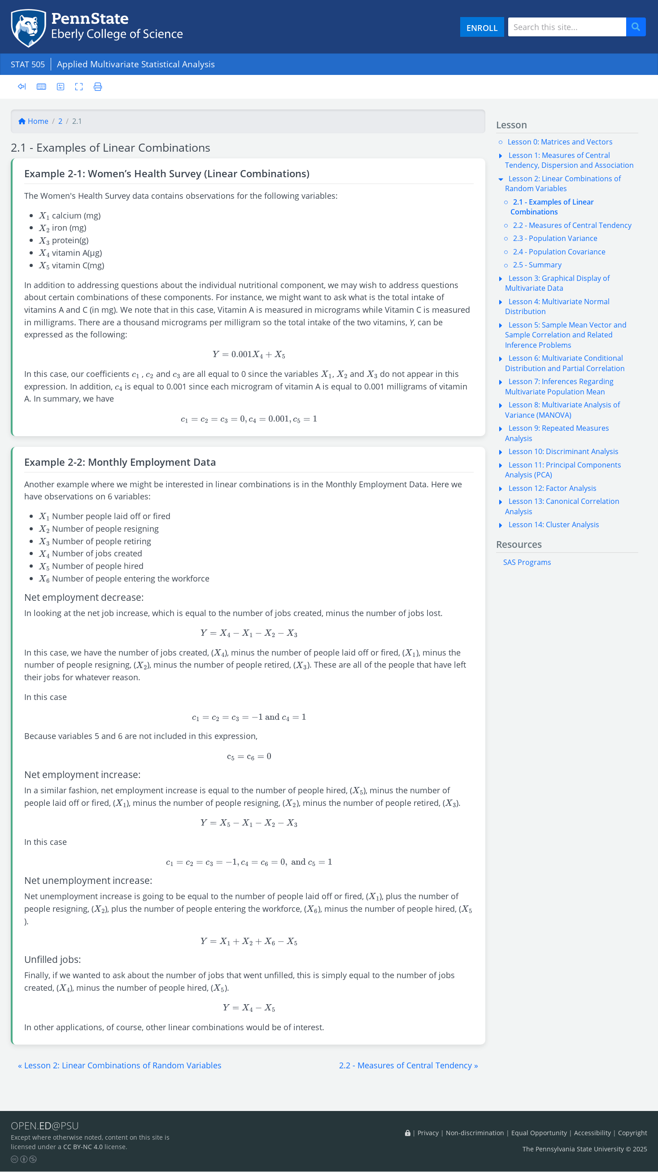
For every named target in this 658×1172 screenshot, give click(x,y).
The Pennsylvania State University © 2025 (585, 1149)
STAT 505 (29, 64)
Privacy (428, 1132)
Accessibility (592, 1132)
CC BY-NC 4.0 (83, 1147)
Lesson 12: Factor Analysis (553, 488)
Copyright (632, 1132)
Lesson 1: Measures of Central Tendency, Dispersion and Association (569, 160)
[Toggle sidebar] (24, 86)
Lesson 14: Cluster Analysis (554, 524)
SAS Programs (527, 562)
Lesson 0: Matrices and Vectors (560, 142)
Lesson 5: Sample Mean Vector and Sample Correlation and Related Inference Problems (566, 335)
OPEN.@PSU (46, 1126)
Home (33, 121)
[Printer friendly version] (97, 86)
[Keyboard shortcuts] (41, 86)
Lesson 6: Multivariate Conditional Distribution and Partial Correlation (565, 363)
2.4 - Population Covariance (559, 252)
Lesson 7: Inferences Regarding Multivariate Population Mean (559, 386)
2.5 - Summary (537, 265)
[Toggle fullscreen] (80, 86)
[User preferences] (61, 86)
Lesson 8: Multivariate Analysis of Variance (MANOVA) (562, 410)
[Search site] (567, 27)
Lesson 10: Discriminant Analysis (564, 451)
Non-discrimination (475, 1132)
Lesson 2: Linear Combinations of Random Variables (563, 183)
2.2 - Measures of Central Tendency (572, 225)
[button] (120, 1065)
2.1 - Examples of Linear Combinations (552, 207)
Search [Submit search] (639, 27)
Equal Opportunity (539, 1132)
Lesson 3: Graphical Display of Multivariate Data (557, 283)
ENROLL (482, 27)
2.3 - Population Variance (555, 238)
